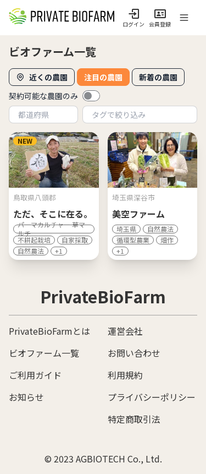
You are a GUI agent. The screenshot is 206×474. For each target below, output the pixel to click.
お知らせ (26, 397)
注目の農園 (103, 77)
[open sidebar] (184, 17)
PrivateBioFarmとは (49, 330)
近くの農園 (42, 77)
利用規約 (125, 375)
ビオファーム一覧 (44, 352)
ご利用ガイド (35, 375)
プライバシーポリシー (152, 397)
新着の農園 (158, 77)
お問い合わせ (134, 352)
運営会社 (125, 330)
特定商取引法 (134, 419)
